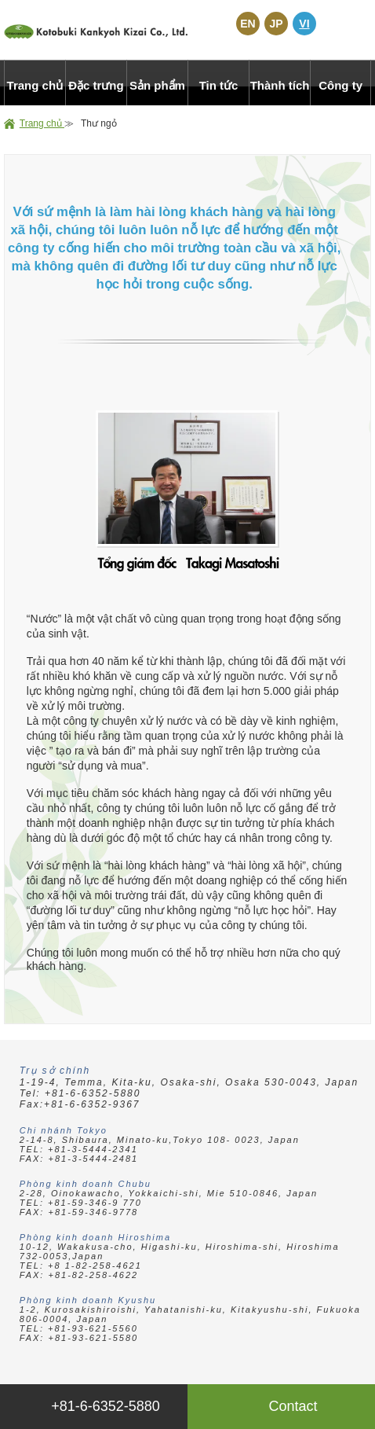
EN (247, 23)
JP (275, 23)
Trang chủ (42, 123)
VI (304, 23)
